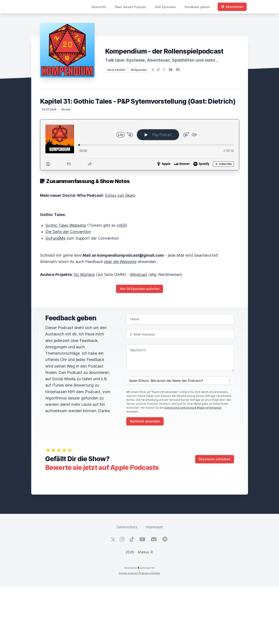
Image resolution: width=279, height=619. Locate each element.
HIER (121, 225)
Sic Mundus (84, 274)
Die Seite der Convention (68, 231)
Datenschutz (126, 527)
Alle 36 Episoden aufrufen (139, 289)
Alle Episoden (165, 7)
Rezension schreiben (214, 459)
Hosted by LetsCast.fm (139, 567)
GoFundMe (55, 238)
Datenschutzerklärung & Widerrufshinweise (193, 407)
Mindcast (138, 274)
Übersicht (98, 7)
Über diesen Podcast (130, 7)
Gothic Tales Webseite (65, 225)
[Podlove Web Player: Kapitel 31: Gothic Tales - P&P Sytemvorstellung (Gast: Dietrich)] (139, 144)
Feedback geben (197, 7)
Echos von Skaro (120, 195)
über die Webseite (120, 261)
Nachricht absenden (145, 421)
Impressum (154, 527)
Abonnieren (232, 7)
